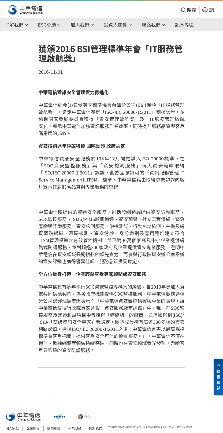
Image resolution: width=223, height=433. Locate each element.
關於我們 (95, 428)
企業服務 (33, 428)
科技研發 (74, 428)
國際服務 (53, 428)
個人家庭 (12, 428)
